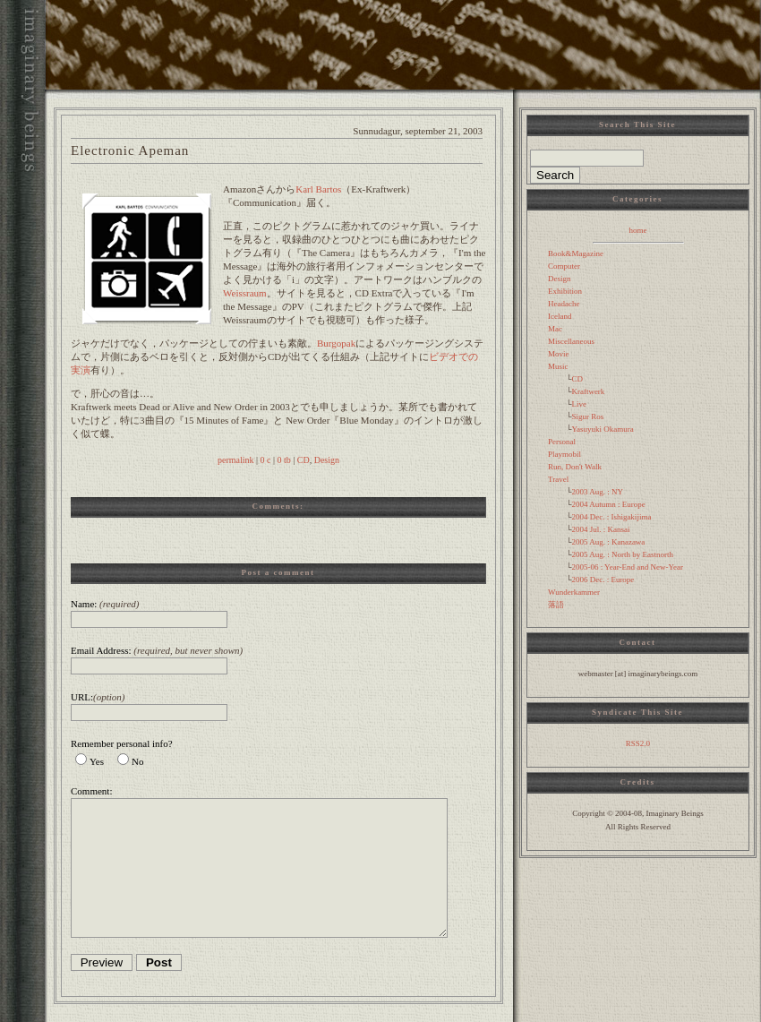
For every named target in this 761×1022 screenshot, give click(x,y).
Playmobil (564, 454)
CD (303, 460)
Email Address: (157, 650)
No (137, 761)
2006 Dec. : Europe (602, 579)
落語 (556, 604)
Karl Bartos (318, 189)
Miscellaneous (571, 341)
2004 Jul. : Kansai (600, 529)
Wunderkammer (574, 592)
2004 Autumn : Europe (608, 504)
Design (326, 460)
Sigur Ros (587, 416)
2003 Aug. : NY (597, 491)
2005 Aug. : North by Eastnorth (622, 554)
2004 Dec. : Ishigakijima (611, 516)
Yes (97, 761)
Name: (105, 603)
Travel (558, 479)
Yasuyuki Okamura (602, 429)
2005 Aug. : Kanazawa (608, 541)
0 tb (283, 460)
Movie (558, 353)
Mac (555, 328)
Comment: (91, 791)
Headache (563, 303)
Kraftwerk (587, 391)
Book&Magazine (575, 253)
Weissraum (245, 293)
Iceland (559, 316)
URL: (98, 696)
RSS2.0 (638, 743)
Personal (562, 441)
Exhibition (565, 291)
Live (578, 403)
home (638, 230)
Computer (564, 266)
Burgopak (336, 343)
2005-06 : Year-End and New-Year (627, 567)
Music (558, 366)
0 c (266, 460)
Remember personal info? (122, 743)
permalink (236, 460)
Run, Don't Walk (575, 466)
